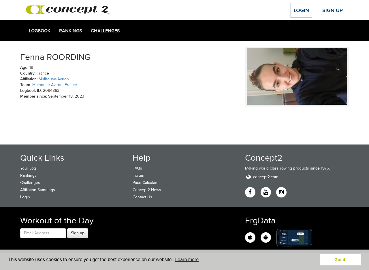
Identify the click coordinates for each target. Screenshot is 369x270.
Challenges (105, 30)
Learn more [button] (187, 259)
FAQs (137, 168)
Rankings (70, 30)
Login (301, 10)
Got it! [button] (340, 259)
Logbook (39, 30)
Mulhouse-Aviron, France (54, 85)
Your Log (28, 168)
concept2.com (261, 177)
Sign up (77, 233)
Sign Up (332, 10)
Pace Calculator (146, 182)
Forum (138, 175)
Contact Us (142, 197)
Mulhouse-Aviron (54, 79)
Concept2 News (147, 190)
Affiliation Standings (37, 190)
